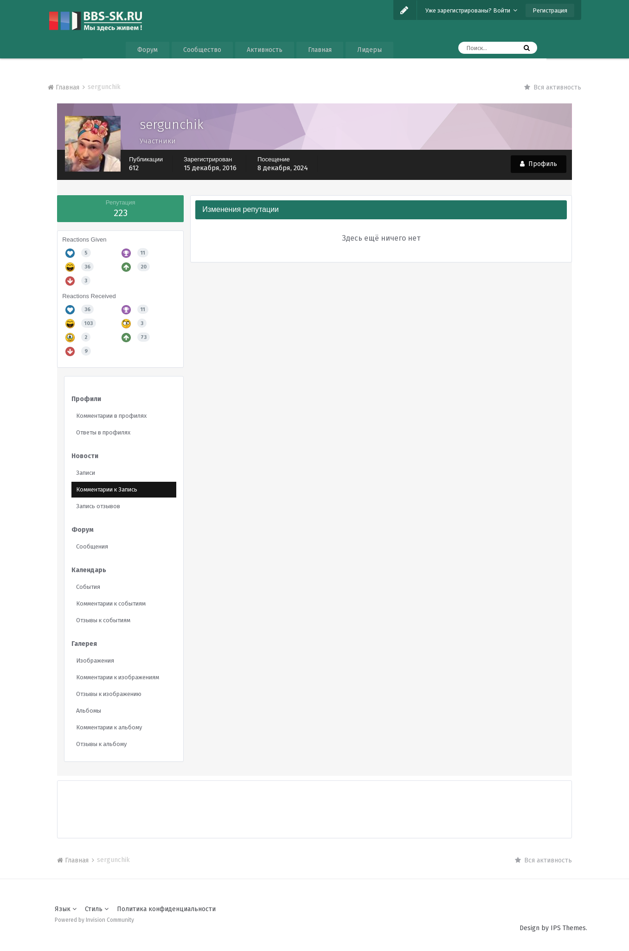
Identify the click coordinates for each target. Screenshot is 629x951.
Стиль (97, 909)
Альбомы (88, 710)
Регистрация (550, 10)
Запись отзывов (98, 506)
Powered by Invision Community (94, 920)
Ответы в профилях (103, 432)
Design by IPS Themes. (553, 928)
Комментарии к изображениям (117, 677)
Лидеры (369, 50)
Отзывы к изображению (108, 693)
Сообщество (202, 50)
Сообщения (92, 546)
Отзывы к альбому (101, 743)
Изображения (95, 660)
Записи (85, 472)
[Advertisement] (314, 802)
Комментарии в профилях (111, 415)
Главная (320, 50)
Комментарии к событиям (111, 603)
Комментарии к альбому (109, 727)
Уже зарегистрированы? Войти (471, 10)
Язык (66, 909)
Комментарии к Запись (106, 489)
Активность (264, 50)
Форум (147, 50)
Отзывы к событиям (103, 620)
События (88, 586)
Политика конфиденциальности (166, 909)
